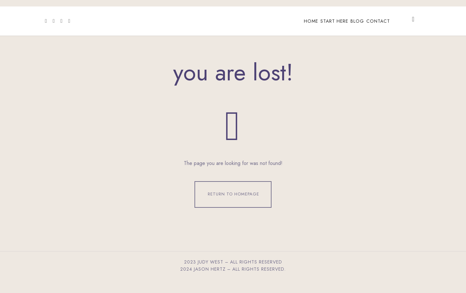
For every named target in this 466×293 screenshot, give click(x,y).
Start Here (334, 21)
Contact (378, 21)
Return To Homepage (233, 201)
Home (311, 21)
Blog (357, 21)
